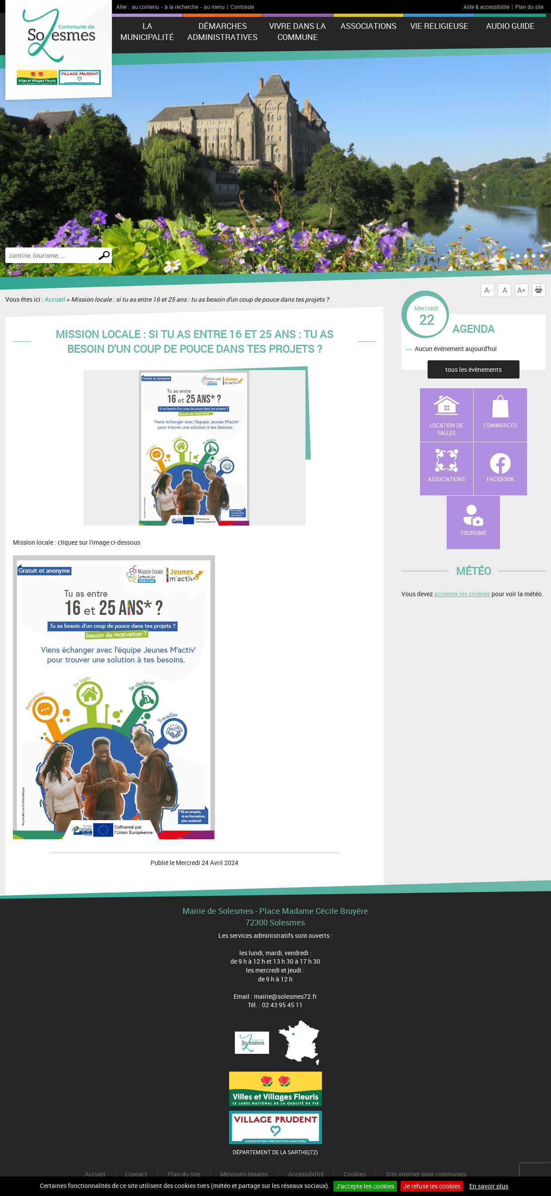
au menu (214, 6)
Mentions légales (244, 1174)
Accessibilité (306, 1174)
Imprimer (540, 290)
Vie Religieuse (439, 25)
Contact (136, 1174)
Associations (368, 25)
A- (487, 290)
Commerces (500, 425)
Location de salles (446, 429)
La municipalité (147, 31)
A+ (521, 290)
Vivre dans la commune (297, 31)
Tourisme (473, 532)
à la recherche (181, 6)
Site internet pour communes (426, 1174)
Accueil (55, 299)
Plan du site (529, 6)
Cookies (355, 1174)
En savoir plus (488, 1186)
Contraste (242, 6)
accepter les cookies (462, 594)
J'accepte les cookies (365, 1186)
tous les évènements (473, 369)
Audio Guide (510, 25)
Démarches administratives (222, 31)
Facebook (500, 478)
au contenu (145, 6)
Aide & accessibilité (486, 6)
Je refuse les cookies (431, 1186)
